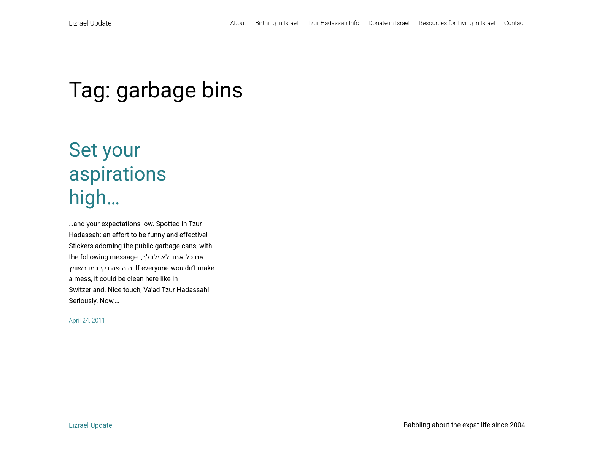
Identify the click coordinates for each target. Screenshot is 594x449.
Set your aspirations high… (118, 173)
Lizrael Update (90, 23)
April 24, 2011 (87, 320)
